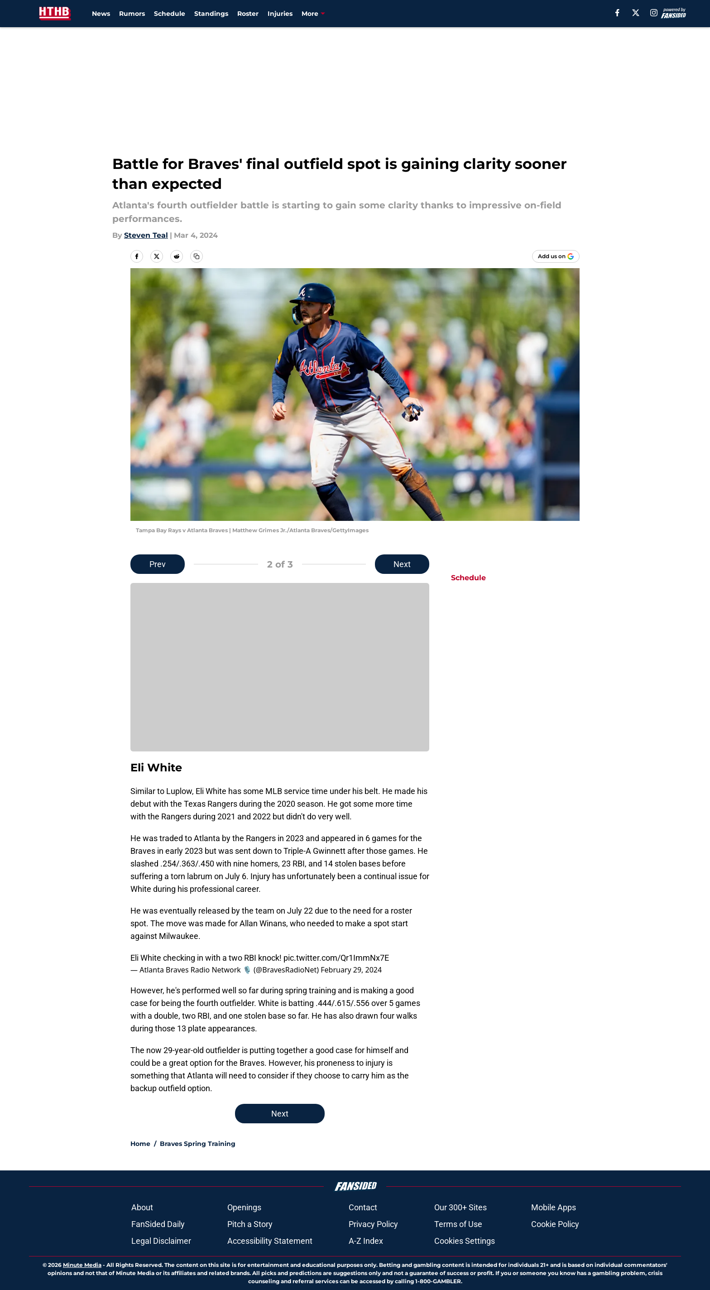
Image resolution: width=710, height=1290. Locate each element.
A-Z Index (366, 1241)
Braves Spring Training (197, 1144)
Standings (211, 14)
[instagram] (653, 12)
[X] (635, 12)
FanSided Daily (158, 1224)
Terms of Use (458, 1224)
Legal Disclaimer (161, 1241)
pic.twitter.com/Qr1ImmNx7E (336, 958)
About (142, 1207)
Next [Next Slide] (402, 564)
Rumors (132, 14)
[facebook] (617, 12)
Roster (248, 14)
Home (140, 1144)
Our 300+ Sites (460, 1207)
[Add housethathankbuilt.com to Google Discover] (556, 256)
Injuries (280, 14)
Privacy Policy (373, 1224)
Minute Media (82, 1264)
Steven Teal (146, 235)
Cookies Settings (464, 1241)
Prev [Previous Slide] (157, 564)
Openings (244, 1207)
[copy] (196, 256)
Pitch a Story (250, 1224)
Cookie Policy (555, 1224)
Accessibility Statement (269, 1241)
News (101, 14)
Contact (363, 1207)
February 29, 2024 (351, 970)
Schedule (169, 14)
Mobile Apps (553, 1207)
